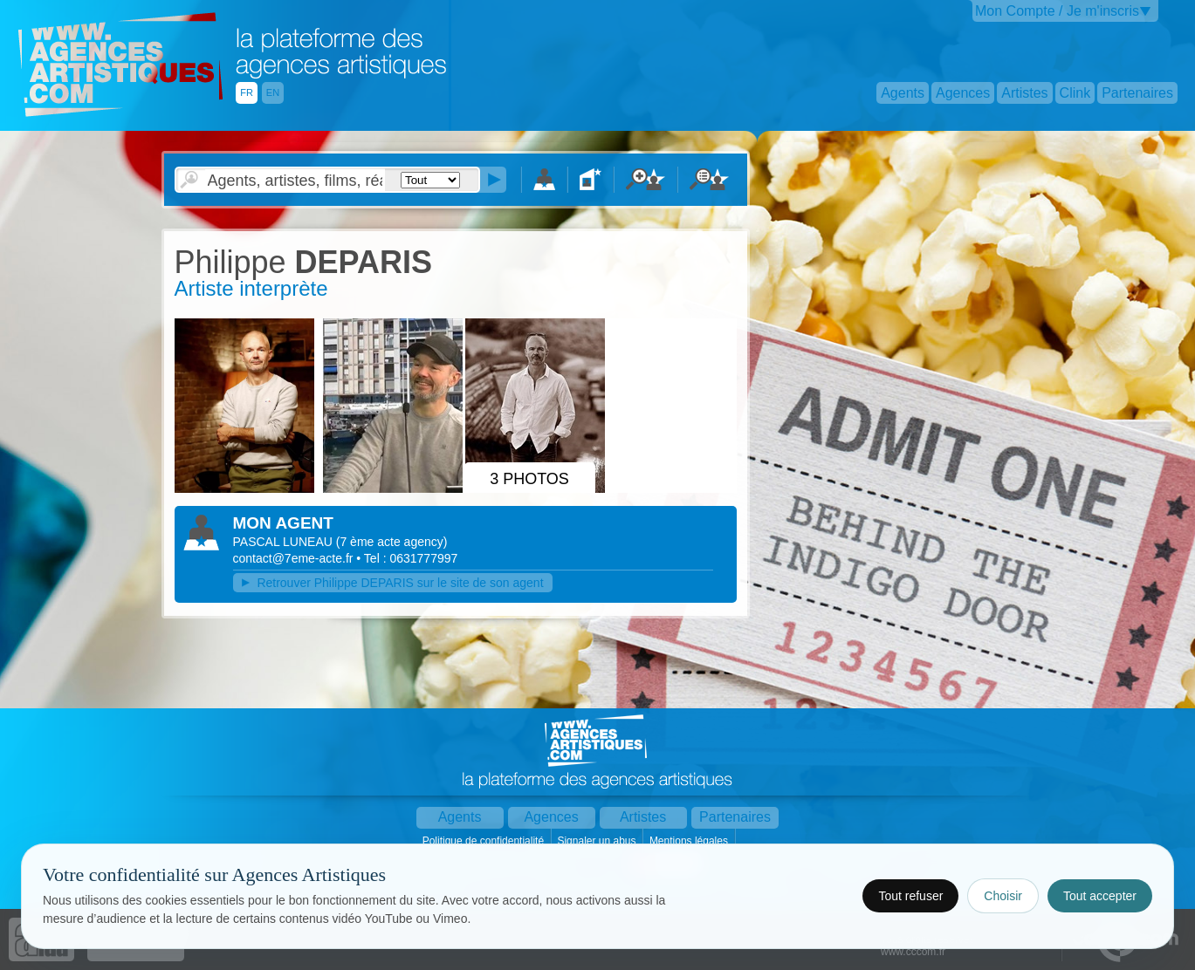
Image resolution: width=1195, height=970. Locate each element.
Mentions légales (690, 841)
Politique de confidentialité (484, 841)
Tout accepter (1100, 896)
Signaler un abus (597, 841)
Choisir (1003, 896)
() (392, 542)
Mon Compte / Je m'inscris (1057, 10)
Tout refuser (910, 896)
